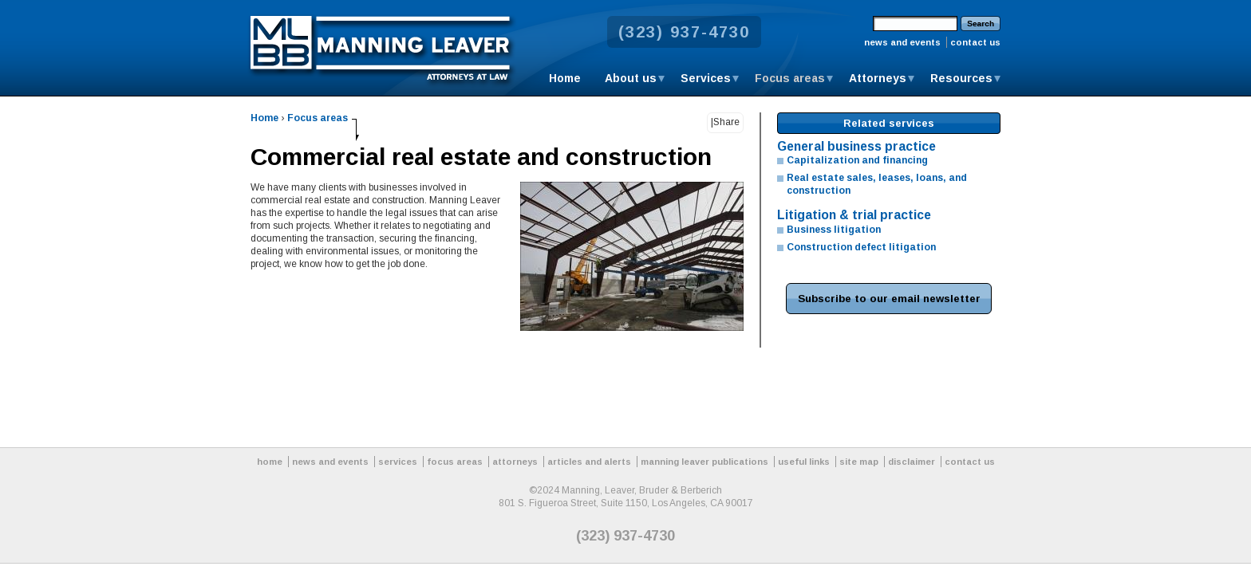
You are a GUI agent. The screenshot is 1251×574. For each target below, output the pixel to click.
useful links (804, 461)
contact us (975, 42)
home (269, 461)
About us (631, 78)
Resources (961, 78)
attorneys (515, 461)
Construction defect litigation (861, 247)
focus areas (455, 461)
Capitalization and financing (857, 160)
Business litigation (834, 229)
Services (706, 78)
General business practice (856, 146)
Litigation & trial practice (854, 215)
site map (858, 461)
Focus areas (790, 78)
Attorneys (877, 78)
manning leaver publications (704, 461)
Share (726, 122)
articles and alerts (589, 461)
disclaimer (911, 461)
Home (565, 78)
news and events (902, 42)
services (397, 461)
